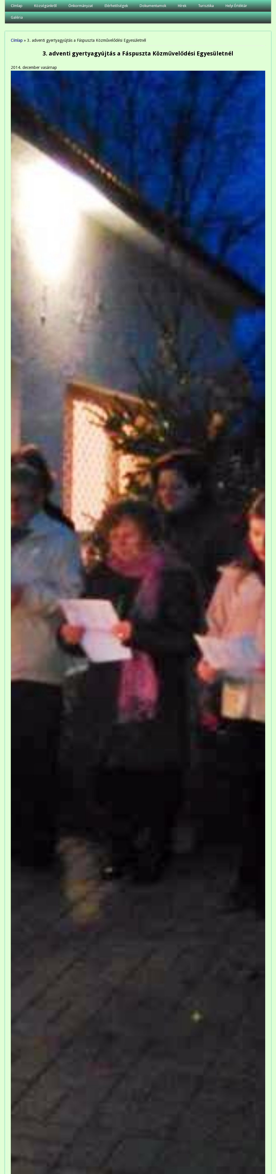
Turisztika (206, 6)
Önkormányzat (80, 6)
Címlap (16, 6)
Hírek (182, 6)
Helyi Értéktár (236, 6)
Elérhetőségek (116, 6)
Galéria (17, 17)
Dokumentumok (153, 6)
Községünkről (45, 6)
